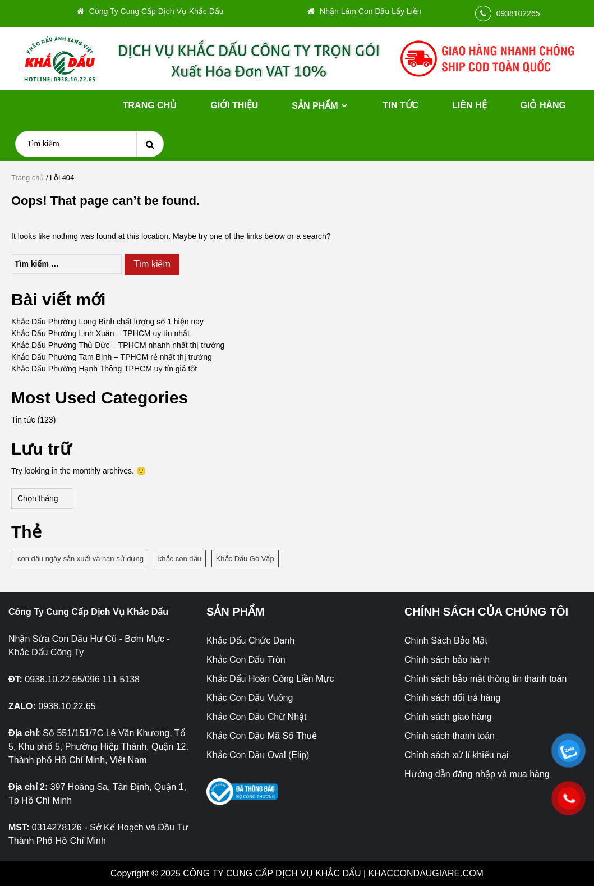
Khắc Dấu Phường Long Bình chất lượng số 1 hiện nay (107, 321)
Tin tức (401, 105)
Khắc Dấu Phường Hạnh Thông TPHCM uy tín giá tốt (104, 368)
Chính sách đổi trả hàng (452, 698)
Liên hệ (469, 105)
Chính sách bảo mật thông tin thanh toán (485, 678)
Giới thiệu (234, 105)
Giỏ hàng (543, 105)
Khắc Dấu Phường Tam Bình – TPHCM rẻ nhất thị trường (111, 356)
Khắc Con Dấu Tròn (246, 659)
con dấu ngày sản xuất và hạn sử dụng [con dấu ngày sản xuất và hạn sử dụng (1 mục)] (80, 558)
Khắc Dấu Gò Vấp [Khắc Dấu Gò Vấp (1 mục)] (245, 558)
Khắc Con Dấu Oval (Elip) (257, 755)
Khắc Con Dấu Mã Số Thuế (261, 736)
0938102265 (518, 13)
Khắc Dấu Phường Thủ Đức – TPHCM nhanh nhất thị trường (117, 345)
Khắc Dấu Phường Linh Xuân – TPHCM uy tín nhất (100, 333)
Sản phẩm (315, 106)
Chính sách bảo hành (447, 659)
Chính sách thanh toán (449, 736)
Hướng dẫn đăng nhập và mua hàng (477, 774)
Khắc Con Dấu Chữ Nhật (256, 717)
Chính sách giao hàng (448, 717)
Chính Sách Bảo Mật (445, 640)
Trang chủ (150, 105)
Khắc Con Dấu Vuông (249, 698)
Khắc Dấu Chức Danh (250, 640)
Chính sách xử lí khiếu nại (456, 755)
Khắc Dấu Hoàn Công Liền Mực (270, 678)
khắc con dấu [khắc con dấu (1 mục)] (179, 558)
